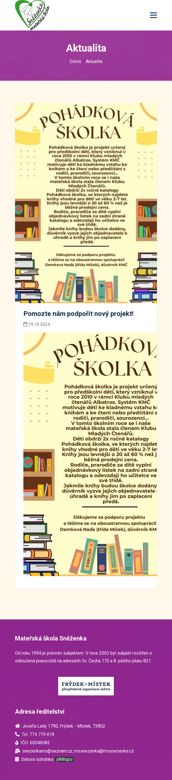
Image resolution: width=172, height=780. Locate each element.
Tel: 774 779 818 (38, 734)
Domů (75, 61)
